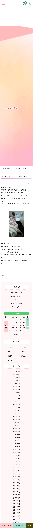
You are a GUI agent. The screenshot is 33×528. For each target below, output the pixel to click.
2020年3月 (16, 441)
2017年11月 (17, 495)
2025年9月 (16, 374)
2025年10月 (17, 371)
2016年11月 (17, 522)
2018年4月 (16, 489)
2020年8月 (16, 438)
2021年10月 (17, 419)
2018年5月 (16, 486)
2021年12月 (17, 416)
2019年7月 (16, 462)
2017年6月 (16, 510)
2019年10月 (17, 453)
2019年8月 (16, 459)
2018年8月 (16, 483)
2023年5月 (16, 398)
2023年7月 (16, 395)
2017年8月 (16, 504)
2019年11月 (17, 450)
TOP (29, 525)
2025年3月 (16, 377)
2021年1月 (16, 426)
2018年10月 (17, 477)
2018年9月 (16, 480)
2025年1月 (16, 380)
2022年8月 (16, 407)
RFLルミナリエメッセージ (16, 296)
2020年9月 (16, 435)
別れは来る (17, 300)
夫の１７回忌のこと (16, 292)
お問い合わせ (19, 525)
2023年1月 (16, 401)
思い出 (23, 356)
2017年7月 (16, 507)
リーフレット (6, 525)
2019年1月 (16, 474)
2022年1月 (16, 413)
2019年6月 (16, 465)
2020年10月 (17, 431)
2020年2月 (16, 444)
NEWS (10, 347)
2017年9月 (16, 501)
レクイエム (11, 276)
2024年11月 (17, 383)
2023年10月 (17, 389)
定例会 (10, 356)
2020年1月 (16, 447)
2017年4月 (16, 513)
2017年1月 (16, 519)
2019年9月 (16, 456)
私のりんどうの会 (17, 307)
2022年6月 (16, 410)
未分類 (10, 360)
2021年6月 (16, 422)
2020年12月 (17, 429)
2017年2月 (16, 516)
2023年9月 (16, 392)
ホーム (2, 168)
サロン (10, 352)
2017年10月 (17, 498)
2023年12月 (17, 386)
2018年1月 (16, 492)
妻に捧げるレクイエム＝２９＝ (14, 176)
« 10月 (16, 334)
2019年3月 (16, 468)
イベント (23, 347)
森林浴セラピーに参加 (17, 303)
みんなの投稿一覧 (10, 168)
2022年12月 (17, 404)
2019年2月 (16, 471)
